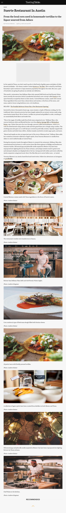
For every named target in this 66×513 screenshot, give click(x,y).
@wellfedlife (8, 159)
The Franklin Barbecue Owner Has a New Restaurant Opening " (29, 106)
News (5, 7)
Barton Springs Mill (43, 122)
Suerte (55, 96)
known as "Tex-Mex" (39, 86)
